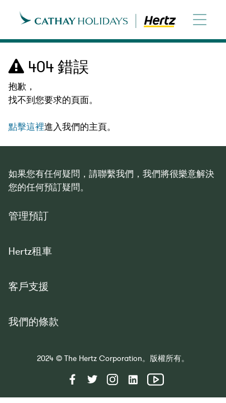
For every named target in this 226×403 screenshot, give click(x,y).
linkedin (132, 379)
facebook (72, 379)
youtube (155, 379)
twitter (92, 379)
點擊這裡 (26, 128)
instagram (112, 379)
